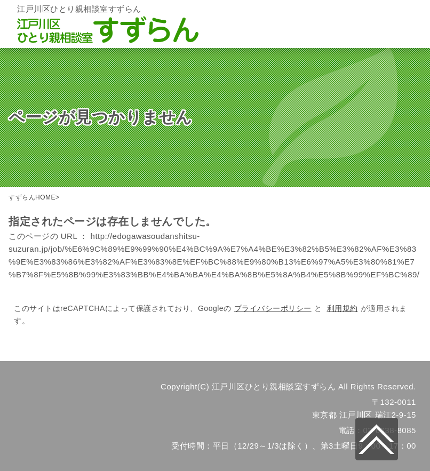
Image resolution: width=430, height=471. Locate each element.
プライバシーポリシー (273, 308)
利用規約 (342, 308)
